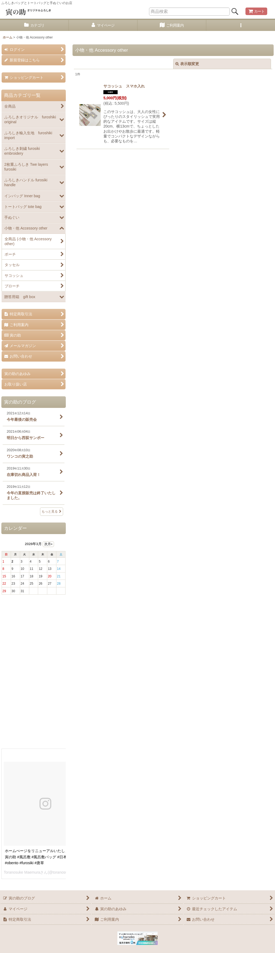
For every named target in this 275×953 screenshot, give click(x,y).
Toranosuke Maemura (22, 872)
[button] (240, 25)
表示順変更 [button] (187, 64)
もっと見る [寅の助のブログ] (51, 511)
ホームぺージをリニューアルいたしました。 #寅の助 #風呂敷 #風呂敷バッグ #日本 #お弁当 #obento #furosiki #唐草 (44, 857)
